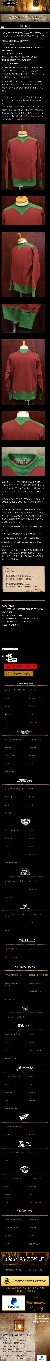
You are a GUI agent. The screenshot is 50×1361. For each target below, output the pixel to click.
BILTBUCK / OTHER (35, 983)
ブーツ (31, 1126)
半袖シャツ (8, 714)
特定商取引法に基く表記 (13, 1270)
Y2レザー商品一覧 (11, 949)
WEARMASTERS (35, 991)
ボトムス (32, 846)
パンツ (7, 722)
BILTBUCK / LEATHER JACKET (12, 984)
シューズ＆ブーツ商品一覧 (14, 1152)
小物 (6, 1100)
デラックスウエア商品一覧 (14, 789)
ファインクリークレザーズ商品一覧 (15, 916)
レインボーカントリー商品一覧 (15, 882)
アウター (8, 698)
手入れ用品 (32, 1134)
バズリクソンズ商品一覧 (13, 1178)
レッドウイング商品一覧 (13, 1126)
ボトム (7, 1084)
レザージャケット (35, 690)
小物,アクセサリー (35, 722)
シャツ (7, 764)
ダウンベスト (33, 889)
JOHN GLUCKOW (11, 862)
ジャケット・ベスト (11, 1228)
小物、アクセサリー (11, 957)
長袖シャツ (32, 706)
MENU (25, 26)
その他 (7, 930)
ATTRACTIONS (10, 999)
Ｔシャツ (8, 706)
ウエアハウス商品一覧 (12, 1076)
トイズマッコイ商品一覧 (13, 739)
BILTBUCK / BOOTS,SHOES (38, 975)
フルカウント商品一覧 (12, 1034)
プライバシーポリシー (36, 1270)
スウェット (32, 747)
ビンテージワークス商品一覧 (15, 1017)
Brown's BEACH (10, 1058)
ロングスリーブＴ (35, 698)
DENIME (32, 1100)
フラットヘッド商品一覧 (13, 1219)
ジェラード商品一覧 (11, 830)
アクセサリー (33, 854)
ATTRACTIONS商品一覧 (13, 975)
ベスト (31, 714)
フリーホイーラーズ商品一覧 (15, 690)
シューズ (8, 854)
